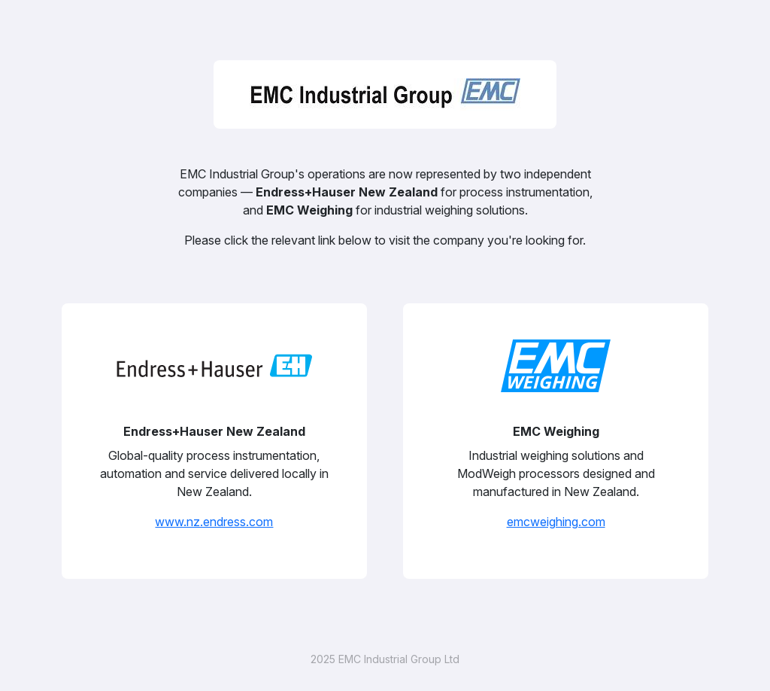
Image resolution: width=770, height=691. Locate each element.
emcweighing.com (556, 521)
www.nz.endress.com (214, 521)
